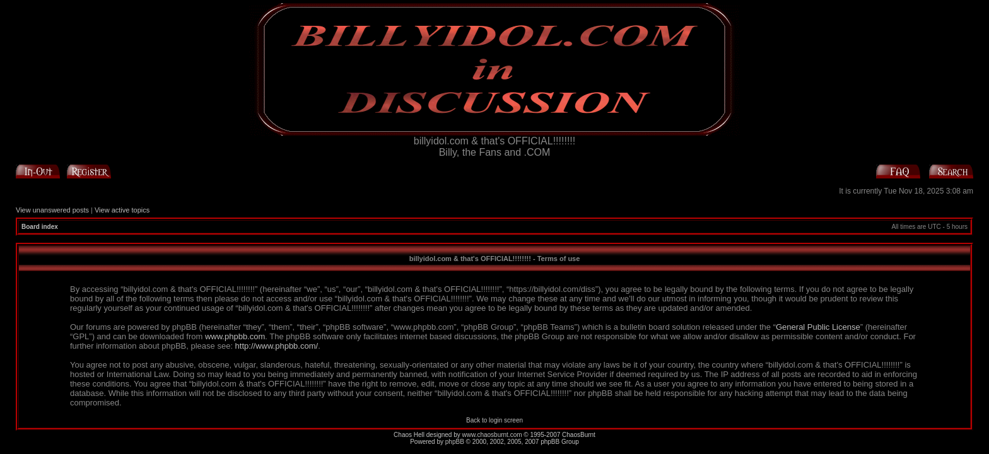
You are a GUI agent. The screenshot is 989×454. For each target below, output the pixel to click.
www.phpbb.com (235, 336)
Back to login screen (494, 420)
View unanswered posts (52, 210)
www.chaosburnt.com (492, 434)
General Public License (818, 327)
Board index (39, 226)
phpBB (454, 441)
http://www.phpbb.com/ (277, 346)
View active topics (122, 210)
